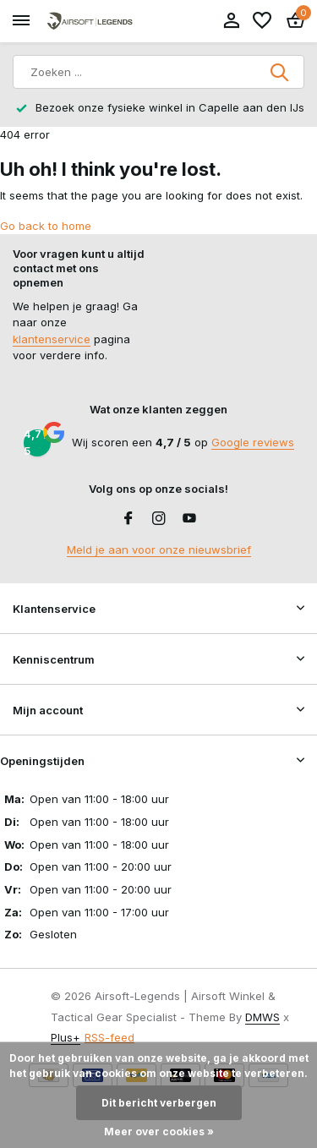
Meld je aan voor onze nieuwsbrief (159, 549)
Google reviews (252, 442)
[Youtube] (189, 519)
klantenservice (51, 339)
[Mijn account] (231, 21)
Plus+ (65, 1037)
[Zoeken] (158, 72)
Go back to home (45, 225)
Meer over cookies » (159, 1131)
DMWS (262, 1017)
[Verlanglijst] (262, 21)
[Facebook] (128, 519)
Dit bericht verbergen (158, 1102)
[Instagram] (159, 519)
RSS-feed (109, 1037)
